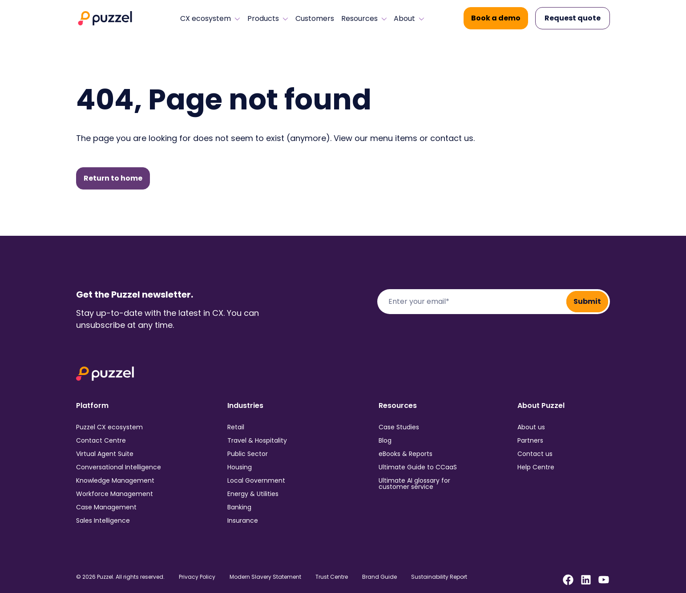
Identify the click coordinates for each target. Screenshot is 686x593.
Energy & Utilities (252, 494)
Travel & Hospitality (257, 440)
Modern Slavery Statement (265, 577)
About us (531, 427)
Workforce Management (114, 494)
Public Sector (247, 454)
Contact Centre (101, 440)
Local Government (256, 480)
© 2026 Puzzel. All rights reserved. (120, 577)
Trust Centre (331, 577)
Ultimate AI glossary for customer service (414, 483)
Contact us (535, 454)
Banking (239, 507)
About (409, 18)
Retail (235, 427)
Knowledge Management (115, 480)
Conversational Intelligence (118, 467)
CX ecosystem (210, 18)
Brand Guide (379, 577)
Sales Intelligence (103, 520)
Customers (314, 18)
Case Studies (399, 427)
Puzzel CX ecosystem (109, 427)
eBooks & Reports (405, 454)
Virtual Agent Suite (104, 454)
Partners (530, 440)
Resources (364, 18)
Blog (385, 440)
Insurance (242, 520)
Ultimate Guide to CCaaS (418, 467)
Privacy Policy (197, 577)
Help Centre (535, 467)
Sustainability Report (439, 577)
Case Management (106, 507)
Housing (239, 467)
